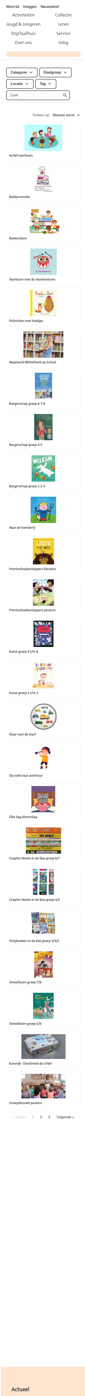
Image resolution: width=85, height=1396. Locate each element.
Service (63, 33)
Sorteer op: (56, 115)
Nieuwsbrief (50, 7)
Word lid (12, 7)
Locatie (17, 84)
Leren (63, 24)
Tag (43, 84)
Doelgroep (52, 72)
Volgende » (65, 1117)
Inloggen (29, 7)
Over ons (23, 42)
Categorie (19, 72)
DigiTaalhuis (23, 33)
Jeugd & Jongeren (23, 24)
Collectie (63, 15)
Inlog (63, 42)
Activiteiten (23, 15)
